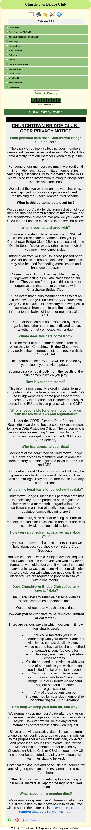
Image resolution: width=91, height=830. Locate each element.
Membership (13, 78)
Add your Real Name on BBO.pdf (22, 36)
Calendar (11, 55)
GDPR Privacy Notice (17, 64)
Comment (35, 820)
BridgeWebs (13, 87)
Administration (14, 82)
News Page (12, 41)
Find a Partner (14, 50)
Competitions (13, 69)
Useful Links (13, 73)
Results (10, 59)
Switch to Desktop (46, 93)
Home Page (12, 27)
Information (13, 46)
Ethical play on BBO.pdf (18, 32)
